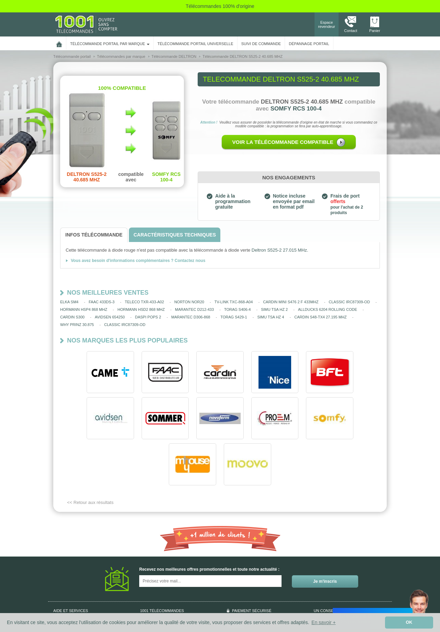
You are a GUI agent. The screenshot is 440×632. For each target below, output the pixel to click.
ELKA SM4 (69, 302)
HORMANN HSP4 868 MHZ (83, 309)
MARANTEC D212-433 (194, 309)
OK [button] (409, 622)
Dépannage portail (309, 44)
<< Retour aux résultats (90, 456)
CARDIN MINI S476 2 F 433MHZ (290, 302)
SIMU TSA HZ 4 (270, 317)
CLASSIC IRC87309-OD (349, 302)
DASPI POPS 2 (148, 317)
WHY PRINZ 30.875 (77, 325)
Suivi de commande (70, 588)
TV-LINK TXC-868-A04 (233, 302)
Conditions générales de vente (165, 581)
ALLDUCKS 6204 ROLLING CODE (327, 309)
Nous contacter (341, 577)
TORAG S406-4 (237, 309)
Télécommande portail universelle (195, 44)
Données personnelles (159, 574)
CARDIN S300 (72, 317)
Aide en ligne (64, 595)
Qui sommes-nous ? (70, 574)
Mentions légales (154, 588)
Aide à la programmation (74, 581)
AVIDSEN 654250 (110, 317)
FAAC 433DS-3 (101, 302)
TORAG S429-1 (233, 317)
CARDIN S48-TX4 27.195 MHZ (320, 317)
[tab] (94, 235)
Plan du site (150, 595)
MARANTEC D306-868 (190, 317)
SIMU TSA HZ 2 (274, 309)
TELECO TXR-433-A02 (144, 302)
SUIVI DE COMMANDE (261, 44)
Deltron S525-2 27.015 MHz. (280, 250)
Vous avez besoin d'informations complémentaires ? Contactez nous (138, 260)
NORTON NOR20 (189, 302)
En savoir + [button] (323, 622)
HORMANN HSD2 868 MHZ (141, 309)
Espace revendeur (326, 24)
